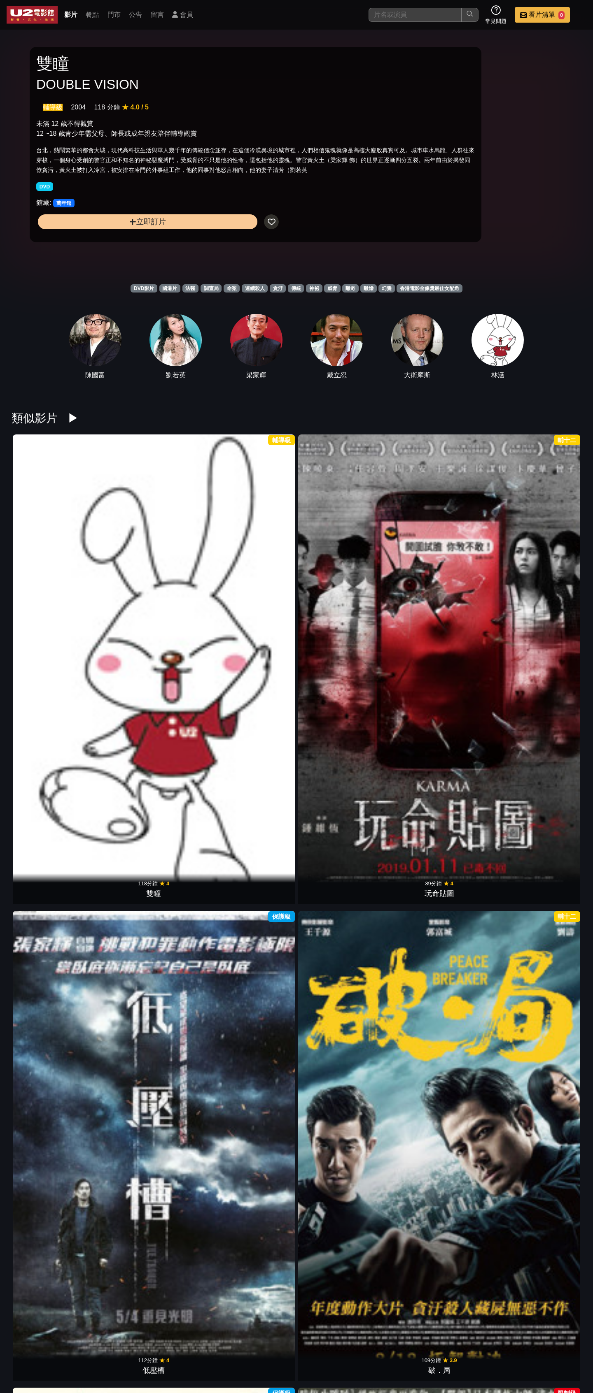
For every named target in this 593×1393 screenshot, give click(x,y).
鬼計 (260, 1290)
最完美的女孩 (188, 787)
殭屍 (405, 536)
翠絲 (187, 1039)
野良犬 (43, 1164)
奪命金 (478, 536)
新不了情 (333, 1164)
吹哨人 (260, 662)
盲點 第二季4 (115, 913)
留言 (157, 14)
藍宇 (42, 662)
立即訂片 (101, 250)
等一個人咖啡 (333, 787)
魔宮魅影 (405, 913)
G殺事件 (405, 662)
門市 (114, 14)
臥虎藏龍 (478, 1164)
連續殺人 (255, 288)
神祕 (314, 288)
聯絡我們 (445, 1344)
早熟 (187, 1164)
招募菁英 (485, 1344)
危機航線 (478, 787)
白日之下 (115, 1039)
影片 (70, 14)
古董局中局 (115, 662)
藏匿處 (550, 787)
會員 (182, 14)
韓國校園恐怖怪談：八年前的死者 (188, 651)
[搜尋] (415, 15)
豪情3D (478, 1039)
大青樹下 (550, 913)
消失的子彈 (405, 787)
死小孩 (115, 787)
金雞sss (405, 1039)
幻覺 (387, 288)
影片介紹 (283, 1344)
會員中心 (566, 1344)
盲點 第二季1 (333, 913)
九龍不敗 (333, 662)
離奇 (350, 288)
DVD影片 (144, 288)
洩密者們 (550, 662)
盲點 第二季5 (43, 913)
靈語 (42, 1039)
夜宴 (115, 1164)
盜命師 (43, 787)
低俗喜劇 (550, 1039)
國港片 (169, 288)
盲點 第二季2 (260, 913)
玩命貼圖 (115, 536)
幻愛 (332, 1290)
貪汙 (278, 288)
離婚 (369, 288)
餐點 (92, 14)
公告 (135, 14)
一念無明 (260, 1039)
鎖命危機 (478, 662)
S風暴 (478, 913)
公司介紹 (525, 1344)
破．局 (260, 536)
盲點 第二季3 (188, 913)
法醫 (190, 288)
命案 (232, 288)
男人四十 (260, 1164)
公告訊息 (404, 1344)
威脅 (332, 288)
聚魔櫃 (550, 536)
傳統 (296, 288)
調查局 (211, 288)
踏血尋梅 (333, 1039)
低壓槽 (188, 536)
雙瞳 (42, 536)
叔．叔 (333, 536)
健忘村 (260, 787)
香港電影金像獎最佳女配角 (429, 288)
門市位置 (364, 1344)
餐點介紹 (324, 1344)
